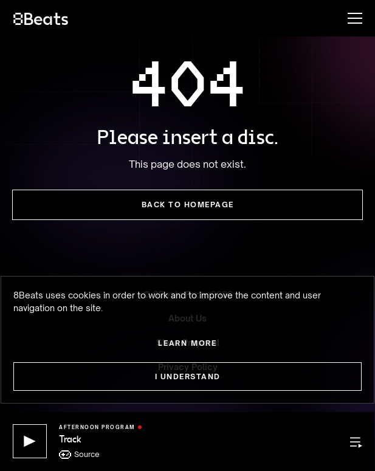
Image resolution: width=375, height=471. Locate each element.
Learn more (187, 343)
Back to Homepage (188, 204)
